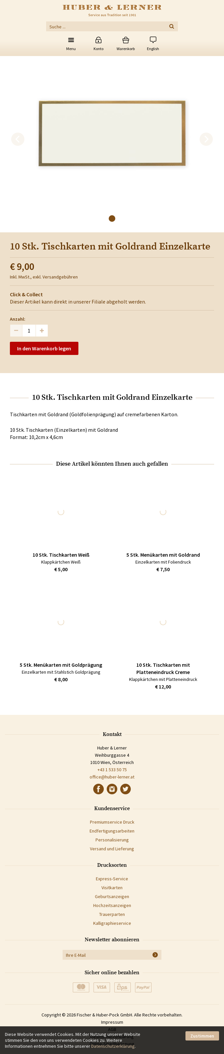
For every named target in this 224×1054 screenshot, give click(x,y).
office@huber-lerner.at (112, 777)
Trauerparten (112, 914)
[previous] (17, 139)
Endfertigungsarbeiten (112, 831)
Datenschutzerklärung (113, 1046)
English (153, 48)
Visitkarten (112, 888)
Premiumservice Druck (112, 822)
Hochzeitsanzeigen (112, 905)
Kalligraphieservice (112, 923)
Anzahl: (17, 319)
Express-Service (112, 879)
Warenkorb (126, 48)
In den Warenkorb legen (44, 348)
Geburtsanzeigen (112, 896)
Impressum (112, 1022)
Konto (98, 48)
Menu (71, 48)
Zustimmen (202, 1036)
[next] (206, 139)
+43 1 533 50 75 (112, 770)
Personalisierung (112, 840)
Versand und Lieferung (112, 849)
